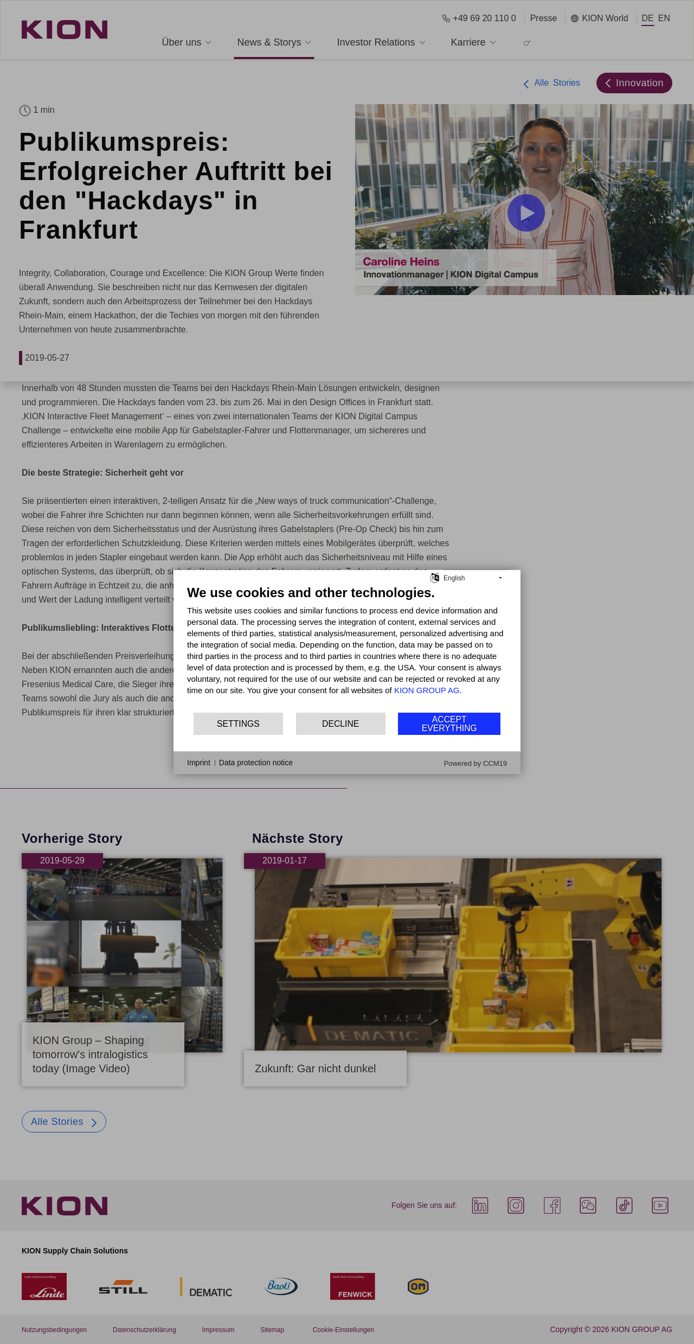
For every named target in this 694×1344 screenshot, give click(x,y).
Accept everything (449, 724)
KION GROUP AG (427, 690)
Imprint (198, 762)
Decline (340, 723)
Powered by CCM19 (475, 763)
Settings (238, 723)
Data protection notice (256, 762)
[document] (347, 648)
